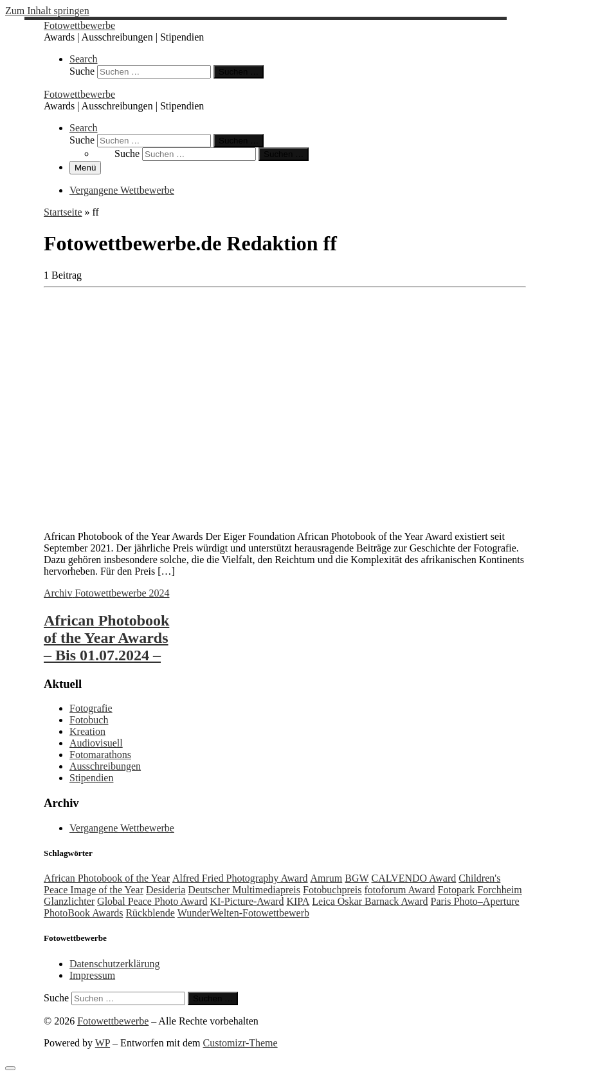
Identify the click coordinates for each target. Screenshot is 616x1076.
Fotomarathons (100, 754)
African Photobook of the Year (107, 878)
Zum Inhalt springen (47, 10)
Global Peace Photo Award (152, 901)
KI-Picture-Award (247, 901)
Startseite (63, 212)
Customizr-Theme (240, 1042)
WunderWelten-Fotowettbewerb (243, 912)
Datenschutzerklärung (114, 963)
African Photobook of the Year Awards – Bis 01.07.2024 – (106, 637)
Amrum (326, 878)
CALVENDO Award (414, 878)
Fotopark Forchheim (480, 889)
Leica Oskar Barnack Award (370, 901)
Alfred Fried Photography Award (240, 878)
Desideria (165, 889)
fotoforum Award (400, 889)
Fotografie (91, 708)
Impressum (92, 975)
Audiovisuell (96, 742)
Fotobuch (88, 719)
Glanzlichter (69, 901)
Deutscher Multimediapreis (244, 889)
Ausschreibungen (105, 766)
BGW (356, 878)
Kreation (87, 731)
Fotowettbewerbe (113, 1021)
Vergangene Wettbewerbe (121, 827)
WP (102, 1042)
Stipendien (91, 777)
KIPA (297, 901)
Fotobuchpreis (332, 889)
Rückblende (149, 912)
